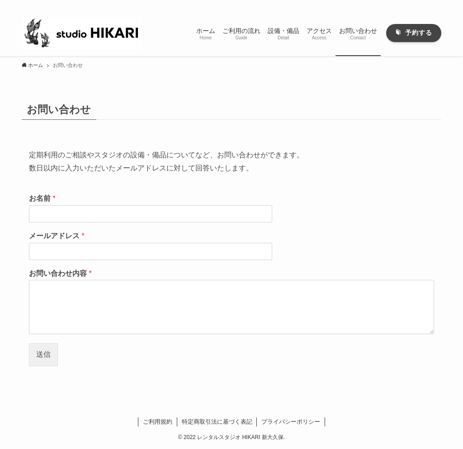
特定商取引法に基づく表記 (217, 421)
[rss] (424, 5)
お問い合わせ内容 (60, 273)
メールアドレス (57, 236)
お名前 (42, 198)
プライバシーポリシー (290, 421)
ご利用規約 (157, 421)
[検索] (435, 5)
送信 (43, 354)
